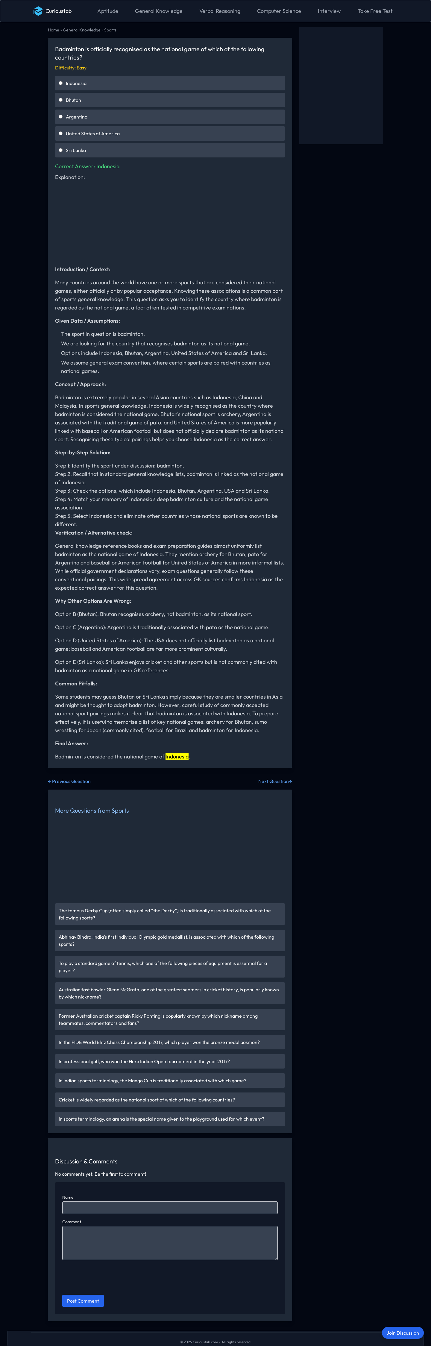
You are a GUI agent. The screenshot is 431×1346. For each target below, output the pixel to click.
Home (53, 30)
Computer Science (279, 10)
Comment (71, 1221)
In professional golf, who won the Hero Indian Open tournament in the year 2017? (144, 1061)
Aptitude (107, 10)
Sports (110, 30)
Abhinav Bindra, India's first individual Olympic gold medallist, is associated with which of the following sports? (166, 940)
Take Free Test (375, 10)
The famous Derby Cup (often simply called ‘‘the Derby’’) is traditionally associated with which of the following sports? (165, 914)
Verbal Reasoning (219, 10)
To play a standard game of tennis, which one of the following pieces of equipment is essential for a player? (163, 966)
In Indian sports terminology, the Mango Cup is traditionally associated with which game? (152, 1081)
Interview (329, 10)
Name (68, 1197)
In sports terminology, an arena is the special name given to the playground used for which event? (161, 1119)
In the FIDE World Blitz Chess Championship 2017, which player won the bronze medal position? (159, 1042)
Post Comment (83, 1301)
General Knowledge (159, 10)
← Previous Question (69, 781)
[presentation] (107, 1278)
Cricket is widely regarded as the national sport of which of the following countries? (147, 1100)
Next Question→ (275, 781)
